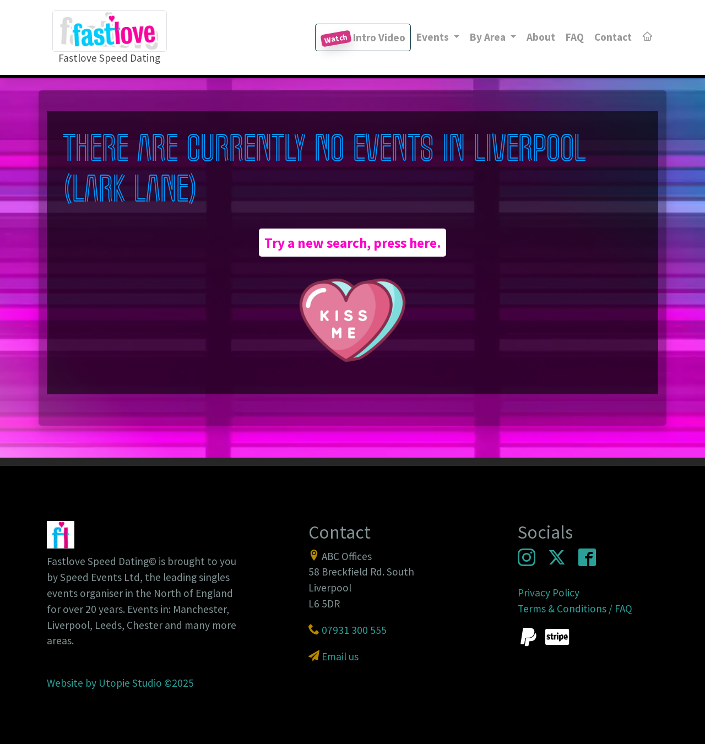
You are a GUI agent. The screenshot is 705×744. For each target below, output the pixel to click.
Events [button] (433, 37)
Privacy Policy (548, 592)
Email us (340, 656)
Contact (613, 37)
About (541, 37)
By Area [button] (489, 37)
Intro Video (363, 38)
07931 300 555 (354, 630)
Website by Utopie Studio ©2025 (120, 682)
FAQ (575, 37)
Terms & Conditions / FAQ (575, 608)
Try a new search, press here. (352, 243)
